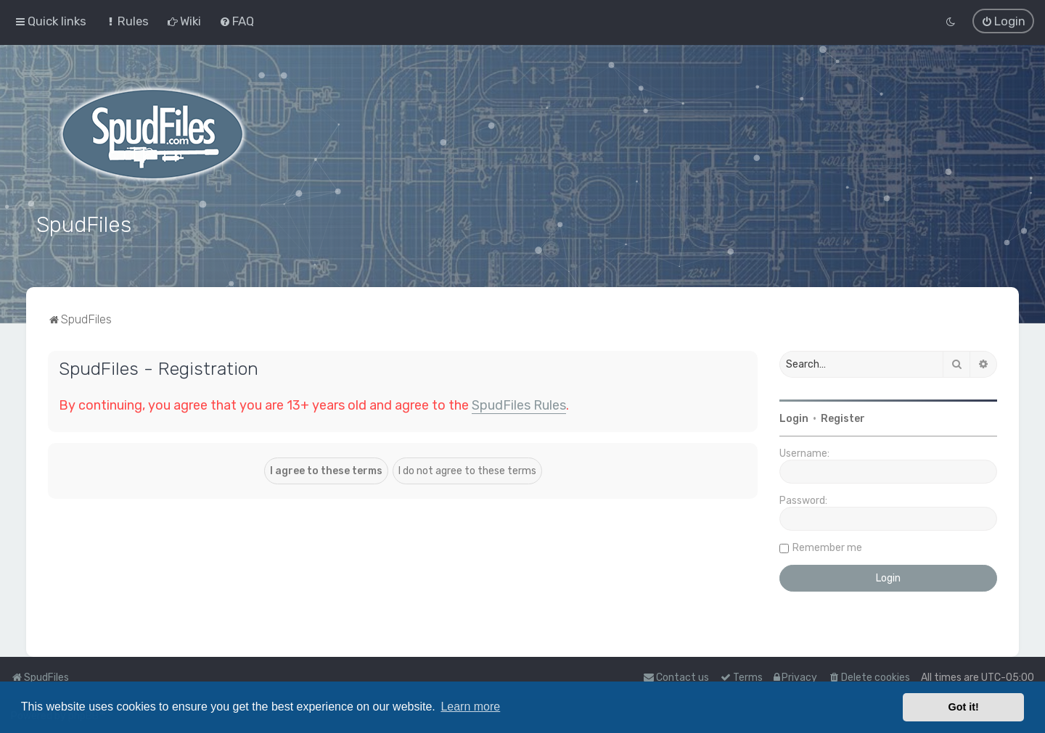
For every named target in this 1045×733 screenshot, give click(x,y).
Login (793, 417)
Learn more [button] (470, 706)
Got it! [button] (963, 707)
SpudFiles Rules (519, 404)
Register (843, 417)
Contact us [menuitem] (676, 677)
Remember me (827, 546)
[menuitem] (126, 21)
